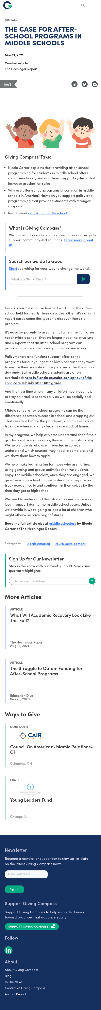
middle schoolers (62, 523)
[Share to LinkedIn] (74, 84)
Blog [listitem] (8, 976)
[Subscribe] (92, 581)
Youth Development (70, 543)
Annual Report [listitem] (15, 994)
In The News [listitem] (13, 982)
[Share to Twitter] (85, 84)
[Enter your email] (52, 581)
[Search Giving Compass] (83, 6)
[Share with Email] (95, 84)
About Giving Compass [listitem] (21, 969)
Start (13, 268)
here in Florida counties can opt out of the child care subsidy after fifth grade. (48, 380)
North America (38, 543)
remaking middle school (47, 212)
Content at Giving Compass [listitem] (25, 988)
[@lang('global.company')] (7, 5)
